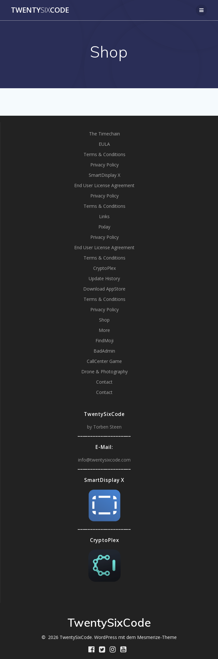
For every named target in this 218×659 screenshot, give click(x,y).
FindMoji (104, 340)
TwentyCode (40, 10)
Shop (104, 320)
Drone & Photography (104, 371)
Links (104, 216)
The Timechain (104, 134)
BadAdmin (104, 351)
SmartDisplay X (104, 175)
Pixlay (104, 227)
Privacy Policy (104, 165)
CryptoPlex (104, 268)
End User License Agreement (104, 185)
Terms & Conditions (104, 154)
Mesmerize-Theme (157, 637)
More (104, 330)
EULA (104, 144)
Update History (104, 278)
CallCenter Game (104, 361)
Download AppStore (104, 289)
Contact (104, 382)
